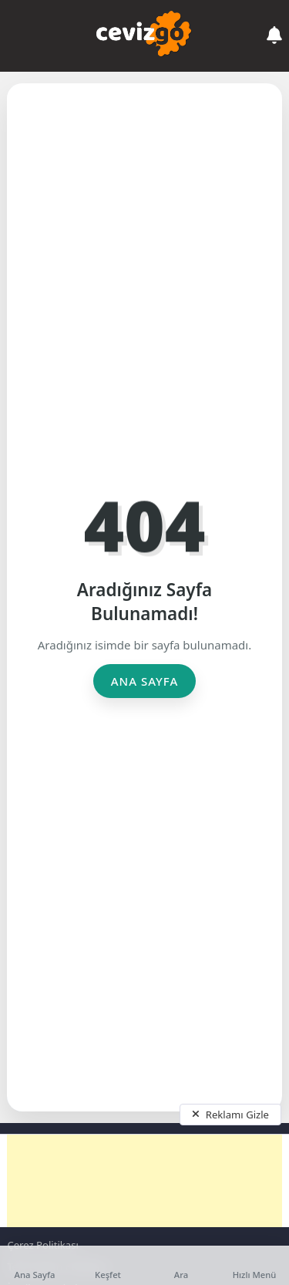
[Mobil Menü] (18, 35)
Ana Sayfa (145, 681)
